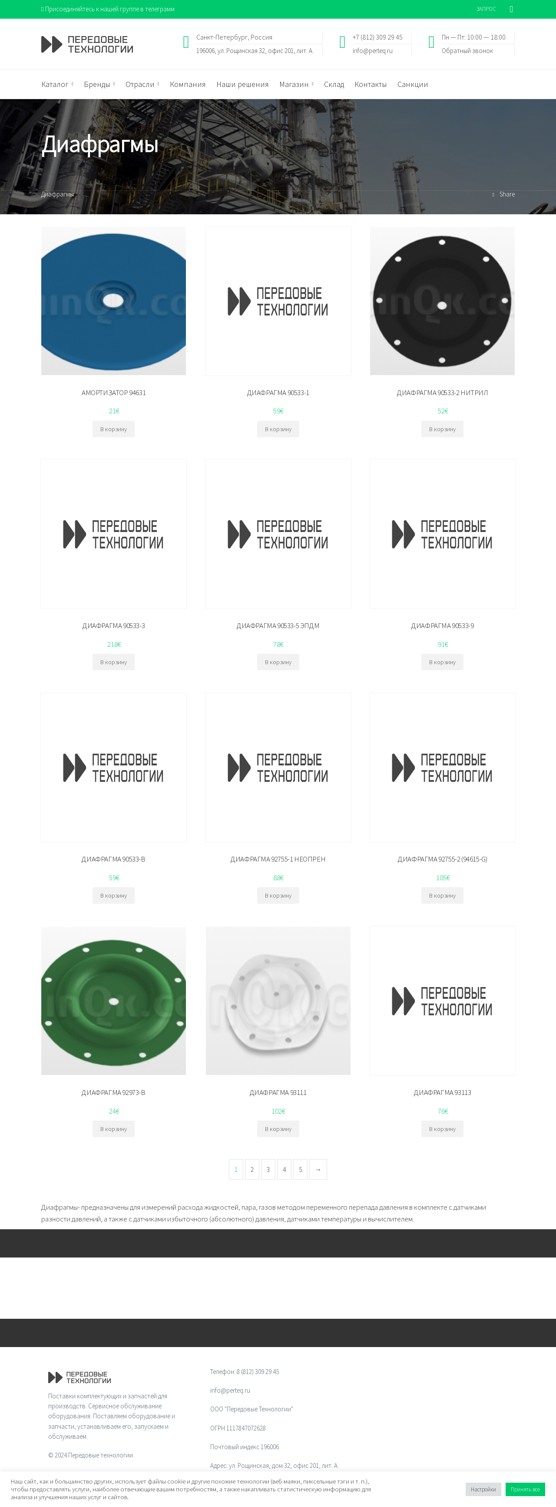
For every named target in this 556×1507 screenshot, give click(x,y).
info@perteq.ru (373, 50)
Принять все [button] (525, 1489)
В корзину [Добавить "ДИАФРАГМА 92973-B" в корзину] (113, 1129)
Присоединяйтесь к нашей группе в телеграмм (108, 9)
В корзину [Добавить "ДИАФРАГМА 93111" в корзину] (278, 1129)
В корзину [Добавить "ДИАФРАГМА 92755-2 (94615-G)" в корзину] (442, 895)
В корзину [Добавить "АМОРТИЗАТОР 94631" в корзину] (113, 429)
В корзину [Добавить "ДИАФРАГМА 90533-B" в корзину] (113, 895)
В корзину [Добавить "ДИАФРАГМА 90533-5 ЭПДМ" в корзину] (278, 662)
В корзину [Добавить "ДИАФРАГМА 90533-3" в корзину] (113, 662)
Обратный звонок (467, 50)
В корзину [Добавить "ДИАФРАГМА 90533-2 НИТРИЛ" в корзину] (442, 429)
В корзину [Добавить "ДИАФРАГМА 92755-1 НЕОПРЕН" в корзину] (278, 895)
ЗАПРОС (486, 9)
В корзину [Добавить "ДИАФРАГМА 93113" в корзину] (442, 1129)
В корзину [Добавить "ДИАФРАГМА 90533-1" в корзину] (278, 429)
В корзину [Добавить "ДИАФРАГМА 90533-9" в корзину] (442, 662)
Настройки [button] (483, 1489)
